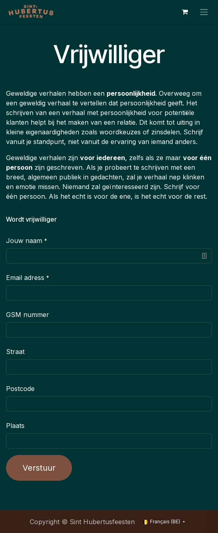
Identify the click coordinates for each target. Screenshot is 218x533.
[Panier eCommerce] (185, 12)
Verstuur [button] (39, 468)
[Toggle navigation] (204, 11)
